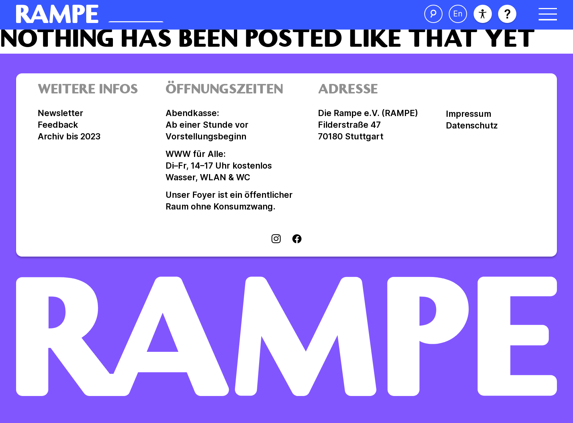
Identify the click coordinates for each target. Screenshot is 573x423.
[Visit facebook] (296, 239)
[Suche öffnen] (433, 14)
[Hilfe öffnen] (507, 14)
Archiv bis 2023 (69, 136)
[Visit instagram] (276, 239)
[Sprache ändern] (458, 14)
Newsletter (60, 113)
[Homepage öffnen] (137, 14)
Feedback (58, 125)
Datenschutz (472, 125)
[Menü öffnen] (548, 14)
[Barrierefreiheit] (483, 14)
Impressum (468, 114)
